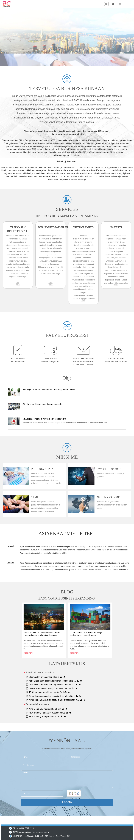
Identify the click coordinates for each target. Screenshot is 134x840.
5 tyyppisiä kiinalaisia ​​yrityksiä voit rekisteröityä (44, 419)
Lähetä (67, 802)
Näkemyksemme (108, 497)
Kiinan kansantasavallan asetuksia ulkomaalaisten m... (54, 700)
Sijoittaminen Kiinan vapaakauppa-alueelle (42, 404)
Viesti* (67, 779)
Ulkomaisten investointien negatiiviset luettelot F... (52, 685)
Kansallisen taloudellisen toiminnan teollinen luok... (52, 681)
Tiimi (34, 497)
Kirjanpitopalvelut (50, 227)
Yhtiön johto (83, 227)
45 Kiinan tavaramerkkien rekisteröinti (46, 692)
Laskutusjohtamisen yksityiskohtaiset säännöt (50, 688)
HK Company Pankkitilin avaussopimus (47, 713)
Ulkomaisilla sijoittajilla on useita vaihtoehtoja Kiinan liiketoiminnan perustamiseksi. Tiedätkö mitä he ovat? (65, 423)
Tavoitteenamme (109, 469)
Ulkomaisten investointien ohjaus (44, 677)
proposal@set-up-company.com (34, 832)
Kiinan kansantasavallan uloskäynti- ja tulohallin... (52, 696)
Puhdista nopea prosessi (42, 469)
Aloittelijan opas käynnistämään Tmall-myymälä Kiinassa (49, 389)
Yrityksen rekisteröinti (17, 229)
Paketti (116, 227)
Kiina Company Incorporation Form (45, 709)
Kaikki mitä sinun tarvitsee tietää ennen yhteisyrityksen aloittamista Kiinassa (42, 633)
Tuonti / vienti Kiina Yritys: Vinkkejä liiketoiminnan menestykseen (86, 633)
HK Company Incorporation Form (44, 716)
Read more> (29, 653)
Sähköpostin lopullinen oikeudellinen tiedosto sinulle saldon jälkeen (83, 361)
